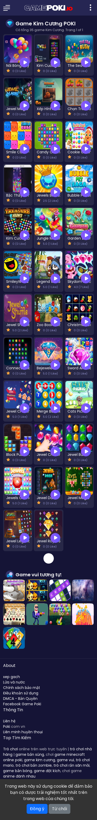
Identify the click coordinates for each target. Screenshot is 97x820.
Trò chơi (10, 749)
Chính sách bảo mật (21, 687)
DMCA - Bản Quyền (20, 698)
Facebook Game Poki (22, 704)
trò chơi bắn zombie (34, 765)
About (9, 665)
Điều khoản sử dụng (20, 693)
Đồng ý (37, 809)
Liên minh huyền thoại (23, 732)
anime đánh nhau (19, 776)
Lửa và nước (14, 682)
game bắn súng (30, 754)
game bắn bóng (17, 770)
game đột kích (47, 770)
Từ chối (59, 809)
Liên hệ (9, 721)
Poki (6, 726)
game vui (65, 760)
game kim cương (39, 760)
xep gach (11, 676)
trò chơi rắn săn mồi (71, 765)
